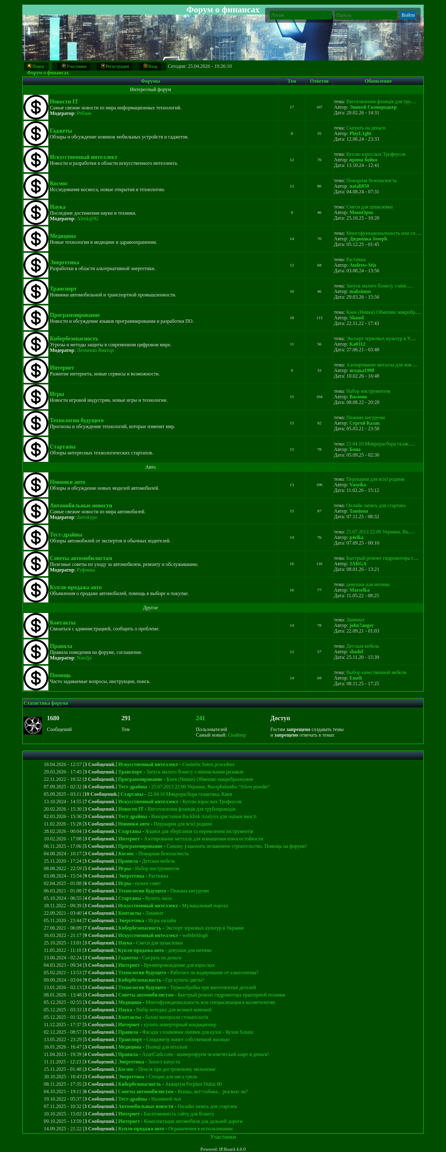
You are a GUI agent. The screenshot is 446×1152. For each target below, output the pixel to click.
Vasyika (357, 484)
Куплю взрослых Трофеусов (375, 154)
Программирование (75, 315)
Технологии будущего (77, 420)
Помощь (60, 675)
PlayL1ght (360, 133)
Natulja (84, 657)
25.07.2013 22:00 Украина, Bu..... (380, 531)
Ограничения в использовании (200, 1128)
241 (200, 718)
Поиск (36, 66)
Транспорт (63, 289)
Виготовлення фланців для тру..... (381, 101)
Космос (59, 183)
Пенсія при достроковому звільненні (176, 1069)
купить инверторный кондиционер (180, 1024)
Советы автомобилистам (81, 558)
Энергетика (64, 262)
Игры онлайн (162, 920)
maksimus (360, 291)
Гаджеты (61, 131)
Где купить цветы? (184, 980)
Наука (57, 207)
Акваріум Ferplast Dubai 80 (193, 1084)
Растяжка (356, 259)
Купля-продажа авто (76, 587)
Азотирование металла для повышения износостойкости (203, 838)
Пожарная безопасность (371, 180)
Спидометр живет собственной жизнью (188, 1039)
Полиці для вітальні (166, 1046)
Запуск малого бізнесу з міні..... (379, 285)
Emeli (355, 678)
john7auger (361, 625)
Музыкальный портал (205, 905)
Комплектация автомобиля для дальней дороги (193, 1121)
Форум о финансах (48, 72)
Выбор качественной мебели (376, 672)
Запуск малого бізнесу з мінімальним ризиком (194, 771)
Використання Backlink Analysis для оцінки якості (203, 816)
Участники (74, 66)
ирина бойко (363, 159)
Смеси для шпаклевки (369, 206)
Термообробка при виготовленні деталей (213, 987)
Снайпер (237, 735)
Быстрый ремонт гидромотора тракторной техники (231, 994)
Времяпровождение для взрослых (179, 965)
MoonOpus (361, 212)
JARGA (357, 563)
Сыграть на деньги (366, 127)
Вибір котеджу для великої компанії (174, 1009)
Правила (61, 646)
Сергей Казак (364, 423)
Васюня (358, 396)
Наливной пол (166, 1099)
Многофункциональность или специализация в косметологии (210, 1002)
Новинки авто (67, 482)
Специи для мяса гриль (172, 1076)
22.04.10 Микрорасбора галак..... (380, 443)
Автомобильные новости (81, 505)
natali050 (359, 186)
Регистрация (115, 66)
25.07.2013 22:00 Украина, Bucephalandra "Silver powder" (210, 786)
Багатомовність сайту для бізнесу (179, 1113)
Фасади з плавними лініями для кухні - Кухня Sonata (197, 1032)
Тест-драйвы (66, 535)
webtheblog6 (195, 935)
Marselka (359, 590)
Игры (57, 394)
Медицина (63, 236)
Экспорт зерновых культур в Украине (204, 928)
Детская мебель (362, 646)
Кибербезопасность (74, 338)
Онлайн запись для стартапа (375, 505)
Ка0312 (357, 344)
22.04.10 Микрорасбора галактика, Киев (189, 794)
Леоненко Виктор (95, 350)
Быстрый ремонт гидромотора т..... (382, 558)
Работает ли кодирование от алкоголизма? (214, 972)
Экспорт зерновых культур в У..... (381, 338)
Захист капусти (164, 1061)
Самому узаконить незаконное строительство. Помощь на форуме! (237, 846)
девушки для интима (368, 584)
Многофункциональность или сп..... (384, 233)
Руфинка (86, 569)
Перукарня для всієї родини (375, 479)
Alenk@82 (87, 218)
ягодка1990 (361, 370)
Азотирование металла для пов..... (382, 364)
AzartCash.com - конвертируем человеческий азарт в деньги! (205, 1054)
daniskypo (87, 517)
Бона (355, 449)
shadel (356, 651)
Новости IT (64, 102)
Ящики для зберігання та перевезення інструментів (199, 831)
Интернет (62, 368)
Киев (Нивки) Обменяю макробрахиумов (210, 779)
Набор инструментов (368, 391)
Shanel (356, 317)
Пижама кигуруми (365, 417)
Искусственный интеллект (83, 157)
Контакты (63, 623)
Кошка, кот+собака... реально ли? (213, 1091)
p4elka (356, 537)
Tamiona (358, 511)
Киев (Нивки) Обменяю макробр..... (383, 312)
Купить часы (158, 898)
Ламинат (355, 619)
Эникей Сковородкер (372, 107)
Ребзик (84, 113)
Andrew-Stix (362, 265)
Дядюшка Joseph (368, 238)
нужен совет (148, 883)
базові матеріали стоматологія (176, 1017)
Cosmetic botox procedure (208, 764)
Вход (150, 66)
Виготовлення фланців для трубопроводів (191, 809)
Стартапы (63, 447)
